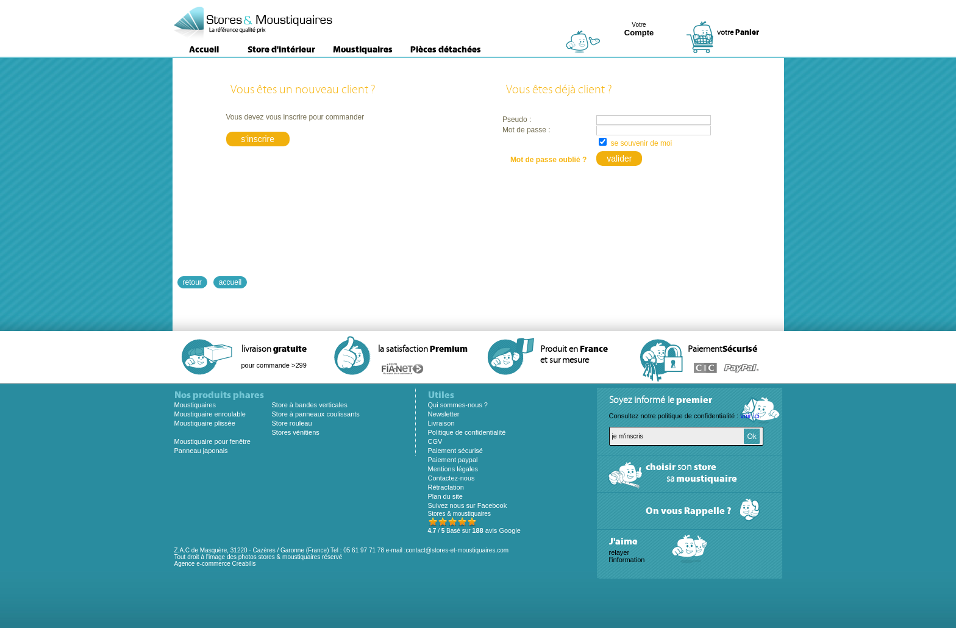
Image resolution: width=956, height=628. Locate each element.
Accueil (204, 49)
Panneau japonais (201, 450)
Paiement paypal (453, 459)
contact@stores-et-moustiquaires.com (457, 550)
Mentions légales (453, 469)
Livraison (441, 423)
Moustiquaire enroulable (210, 414)
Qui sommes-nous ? (458, 405)
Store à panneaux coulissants (316, 414)
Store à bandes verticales (310, 405)
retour (192, 282)
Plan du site (445, 496)
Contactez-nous (451, 478)
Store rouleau (292, 423)
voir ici (749, 415)
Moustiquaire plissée (204, 423)
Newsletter (444, 414)
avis (496, 530)
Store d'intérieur (281, 49)
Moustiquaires (363, 49)
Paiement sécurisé (455, 450)
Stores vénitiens (295, 432)
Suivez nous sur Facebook (467, 505)
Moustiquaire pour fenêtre (212, 441)
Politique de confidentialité (467, 432)
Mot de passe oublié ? (548, 159)
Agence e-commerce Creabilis (215, 563)
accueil (230, 282)
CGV (435, 441)
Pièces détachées (445, 49)
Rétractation (446, 487)
